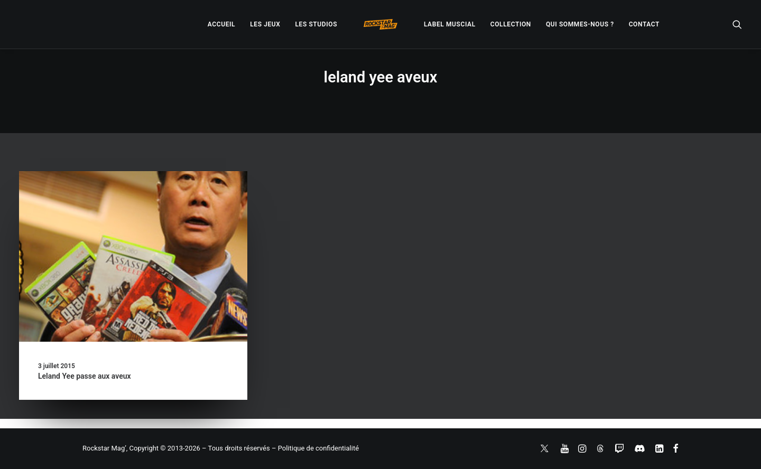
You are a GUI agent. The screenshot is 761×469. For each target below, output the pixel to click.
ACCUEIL (221, 24)
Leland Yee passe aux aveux (84, 376)
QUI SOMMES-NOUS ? (580, 24)
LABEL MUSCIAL (450, 24)
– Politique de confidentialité (315, 448)
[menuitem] (221, 24)
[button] (737, 24)
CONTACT (644, 24)
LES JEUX (265, 24)
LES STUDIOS (316, 24)
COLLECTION (510, 24)
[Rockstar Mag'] (380, 24)
